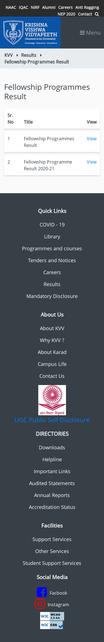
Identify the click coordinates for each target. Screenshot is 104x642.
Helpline (52, 459)
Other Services (52, 551)
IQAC (23, 7)
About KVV (52, 328)
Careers (65, 7)
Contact (85, 14)
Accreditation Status (52, 507)
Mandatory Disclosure (52, 296)
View (92, 139)
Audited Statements (52, 483)
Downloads (52, 447)
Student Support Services (52, 563)
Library (52, 236)
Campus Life (52, 364)
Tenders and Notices (52, 260)
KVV (8, 55)
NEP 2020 (66, 14)
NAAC (11, 7)
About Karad (52, 352)
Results (28, 55)
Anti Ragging (87, 7)
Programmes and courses (52, 248)
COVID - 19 (52, 224)
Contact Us (52, 376)
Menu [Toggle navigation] (90, 32)
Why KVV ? (52, 340)
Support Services (52, 539)
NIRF (35, 7)
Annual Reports (52, 495)
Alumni (48, 7)
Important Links (52, 471)
